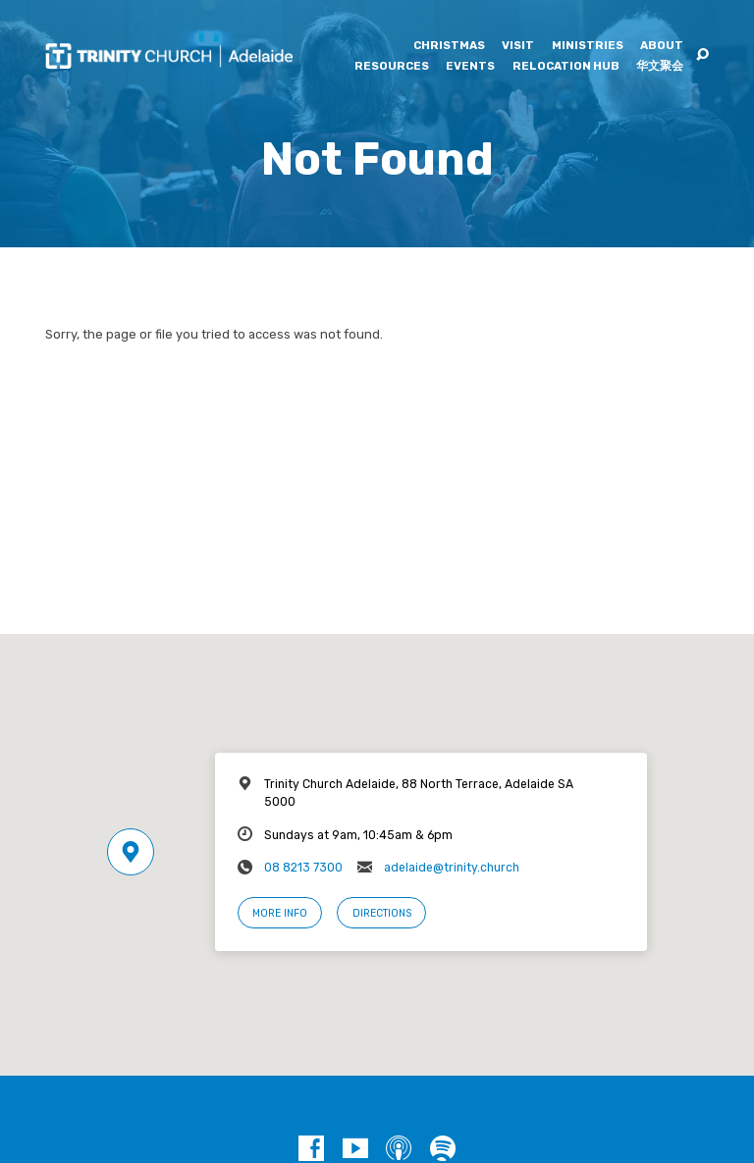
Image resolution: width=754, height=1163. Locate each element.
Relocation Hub (565, 67)
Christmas (449, 46)
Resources (391, 67)
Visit (518, 46)
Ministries (587, 46)
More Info (279, 913)
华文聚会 (659, 67)
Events (470, 67)
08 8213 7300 (303, 867)
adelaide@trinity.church (451, 867)
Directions (381, 913)
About (661, 46)
